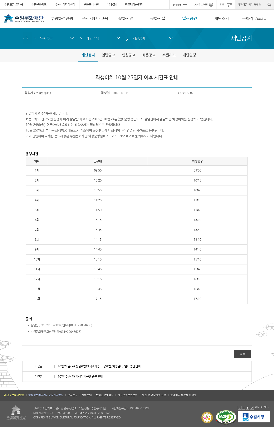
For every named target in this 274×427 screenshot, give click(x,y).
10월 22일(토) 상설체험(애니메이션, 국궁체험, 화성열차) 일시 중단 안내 (99, 366)
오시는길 (73, 395)
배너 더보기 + (262, 407)
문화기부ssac (254, 18)
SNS (222, 4)
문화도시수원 (91, 4)
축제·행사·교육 (95, 18)
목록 (242, 353)
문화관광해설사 (104, 395)
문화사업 (125, 18)
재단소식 (92, 38)
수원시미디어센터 (65, 4)
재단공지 (139, 38)
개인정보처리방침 (14, 395)
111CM (112, 4)
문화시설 (157, 18)
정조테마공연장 (134, 4)
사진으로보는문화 (128, 395)
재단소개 (221, 18)
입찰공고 (128, 55)
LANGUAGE (201, 4)
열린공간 (189, 18)
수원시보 (169, 55)
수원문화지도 (39, 4)
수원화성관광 (62, 18)
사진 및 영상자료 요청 (154, 395)
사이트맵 (87, 395)
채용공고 (149, 55)
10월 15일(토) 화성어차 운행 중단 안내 (80, 376)
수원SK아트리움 (13, 4)
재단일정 (189, 55)
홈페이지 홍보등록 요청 (183, 395)
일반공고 (108, 55)
